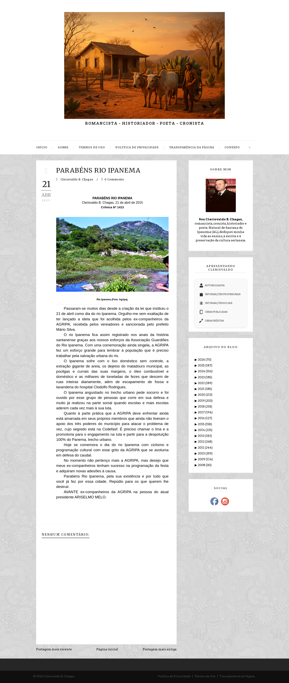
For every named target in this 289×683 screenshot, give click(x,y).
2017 (201, 412)
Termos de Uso (205, 676)
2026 (202, 359)
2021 (201, 389)
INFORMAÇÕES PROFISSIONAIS (219, 294)
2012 (201, 441)
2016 (201, 418)
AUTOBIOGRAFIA (212, 285)
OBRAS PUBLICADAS (213, 312)
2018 (201, 406)
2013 (201, 436)
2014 (202, 430)
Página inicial (107, 649)
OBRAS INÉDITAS (211, 321)
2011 (201, 447)
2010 (202, 453)
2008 (202, 465)
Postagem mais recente (54, 649)
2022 (201, 383)
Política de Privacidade (174, 676)
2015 (201, 424)
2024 (202, 371)
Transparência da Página (237, 676)
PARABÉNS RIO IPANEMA (98, 170)
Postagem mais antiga (160, 649)
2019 (201, 401)
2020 (202, 395)
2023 (201, 377)
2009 (202, 459)
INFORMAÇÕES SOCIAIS (215, 303)
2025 (201, 365)
